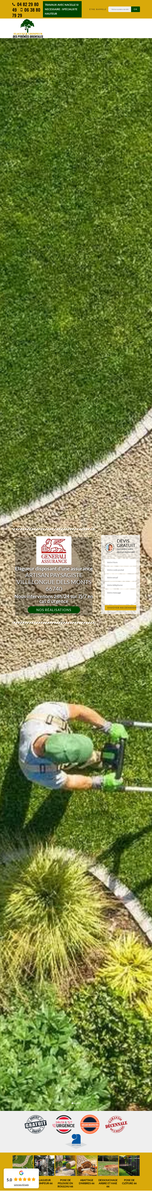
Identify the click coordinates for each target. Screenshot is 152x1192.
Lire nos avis (21, 1184)
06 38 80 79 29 (26, 12)
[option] (44, 1170)
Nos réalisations (53, 610)
